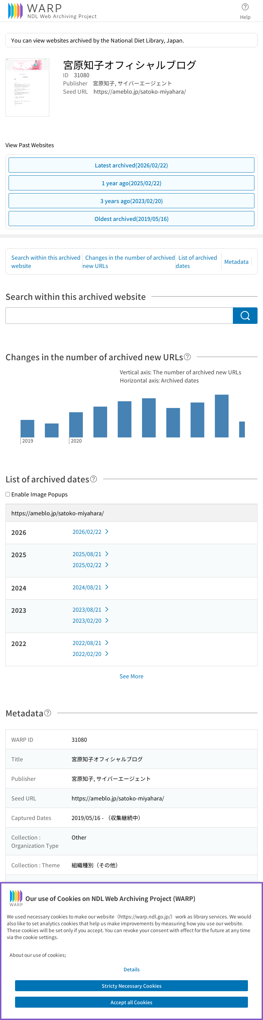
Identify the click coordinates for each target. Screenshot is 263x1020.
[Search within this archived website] (119, 315)
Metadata (236, 261)
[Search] (245, 315)
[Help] (187, 357)
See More (131, 676)
